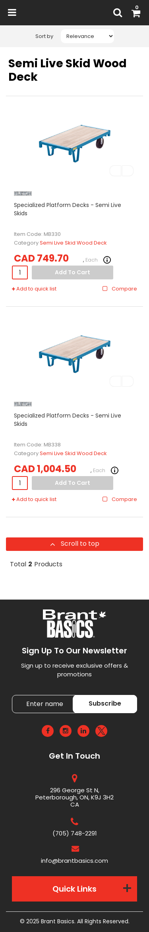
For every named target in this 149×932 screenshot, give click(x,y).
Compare (119, 288)
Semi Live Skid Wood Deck (73, 243)
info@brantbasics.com (74, 860)
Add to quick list (34, 288)
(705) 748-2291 (74, 833)
